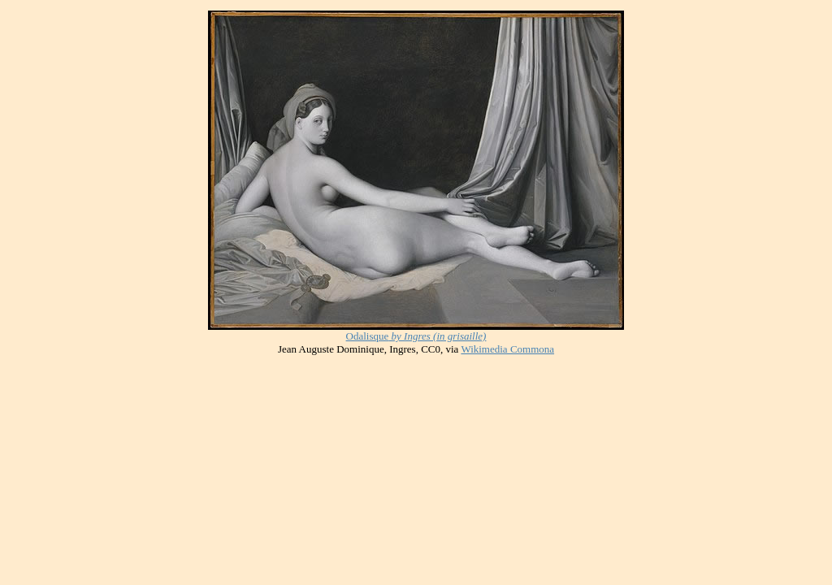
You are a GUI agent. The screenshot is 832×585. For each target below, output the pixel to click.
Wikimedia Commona (507, 349)
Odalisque (367, 336)
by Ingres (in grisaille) (437, 336)
